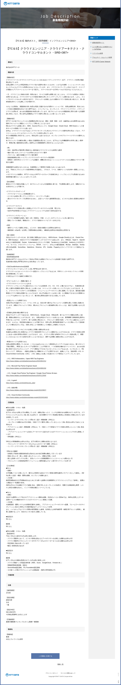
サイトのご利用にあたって (68, 673)
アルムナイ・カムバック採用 (102, 57)
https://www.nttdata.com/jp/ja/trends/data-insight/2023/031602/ (27, 397)
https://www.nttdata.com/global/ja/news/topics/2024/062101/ (26, 361)
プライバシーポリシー (52, 673)
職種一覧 (60, 664)
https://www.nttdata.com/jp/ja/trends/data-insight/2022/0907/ (26, 390)
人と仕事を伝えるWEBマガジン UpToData (102, 48)
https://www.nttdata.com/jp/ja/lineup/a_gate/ (20, 383)
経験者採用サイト (98, 42)
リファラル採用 (97, 53)
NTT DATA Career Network (101, 61)
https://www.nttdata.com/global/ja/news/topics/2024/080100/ (26, 368)
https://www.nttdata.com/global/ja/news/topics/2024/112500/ (26, 375)
